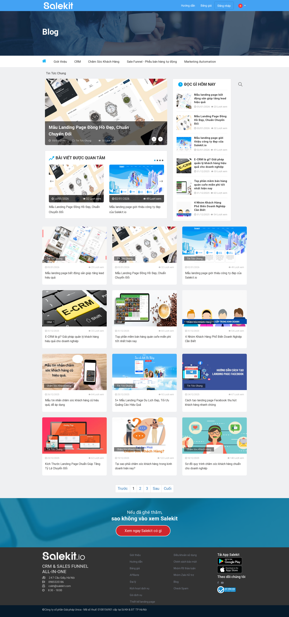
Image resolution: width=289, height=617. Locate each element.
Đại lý (133, 581)
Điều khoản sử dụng (185, 555)
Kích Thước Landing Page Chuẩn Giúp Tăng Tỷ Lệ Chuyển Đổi (72, 466)
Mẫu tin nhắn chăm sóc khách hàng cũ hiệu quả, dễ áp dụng (72, 402)
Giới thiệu (60, 62)
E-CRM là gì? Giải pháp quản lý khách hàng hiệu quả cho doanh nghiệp (210, 163)
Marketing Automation (200, 62)
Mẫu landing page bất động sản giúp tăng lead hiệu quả (210, 98)
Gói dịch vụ (136, 595)
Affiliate (134, 575)
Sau (156, 488)
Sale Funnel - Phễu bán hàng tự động (152, 62)
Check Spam (181, 588)
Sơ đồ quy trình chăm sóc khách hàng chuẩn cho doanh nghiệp (213, 466)
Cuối (167, 488)
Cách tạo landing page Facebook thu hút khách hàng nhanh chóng (211, 402)
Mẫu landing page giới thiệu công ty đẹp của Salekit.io (135, 209)
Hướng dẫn (188, 5)
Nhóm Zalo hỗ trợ (184, 575)
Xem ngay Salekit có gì (143, 530)
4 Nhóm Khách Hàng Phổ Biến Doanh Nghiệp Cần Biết (209, 206)
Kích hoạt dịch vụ (139, 588)
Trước (123, 488)
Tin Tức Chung (56, 73)
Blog (176, 581)
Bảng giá (206, 5)
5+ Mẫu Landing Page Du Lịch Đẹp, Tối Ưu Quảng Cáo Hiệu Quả (142, 402)
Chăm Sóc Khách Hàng (103, 62)
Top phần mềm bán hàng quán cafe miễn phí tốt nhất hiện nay (210, 184)
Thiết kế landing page (142, 601)
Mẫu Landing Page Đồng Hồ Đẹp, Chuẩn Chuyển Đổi (89, 131)
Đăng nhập (224, 6)
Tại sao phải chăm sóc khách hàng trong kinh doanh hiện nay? (143, 466)
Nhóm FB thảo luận (185, 568)
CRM (77, 62)
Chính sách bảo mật (185, 561)
